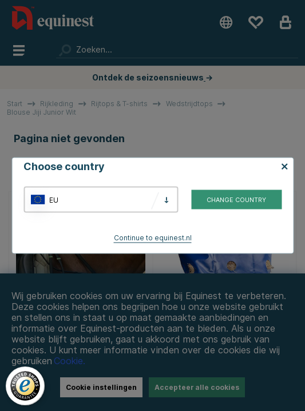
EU (53, 199)
